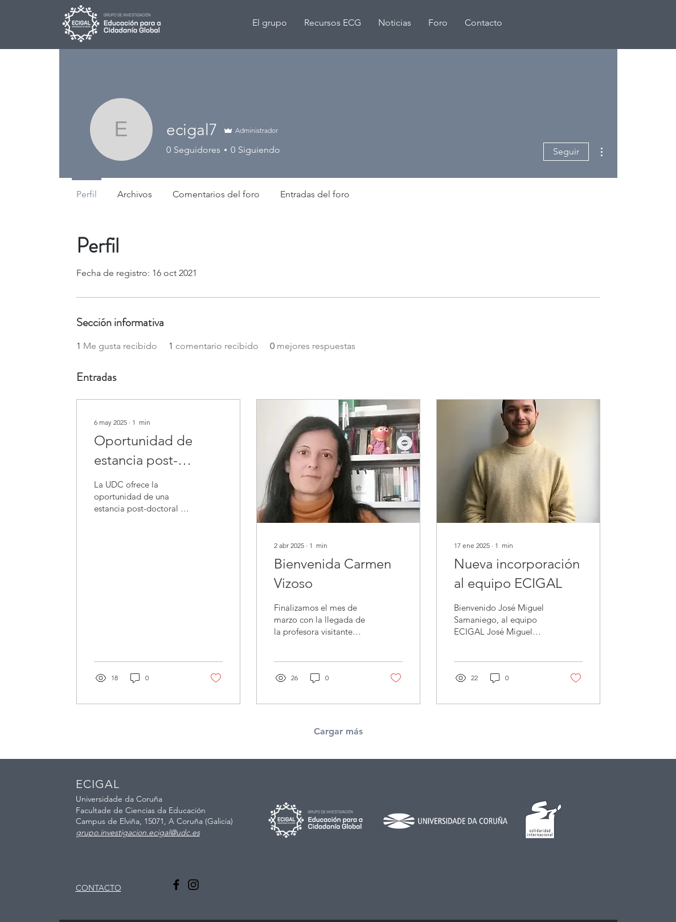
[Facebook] (176, 885)
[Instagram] (193, 885)
